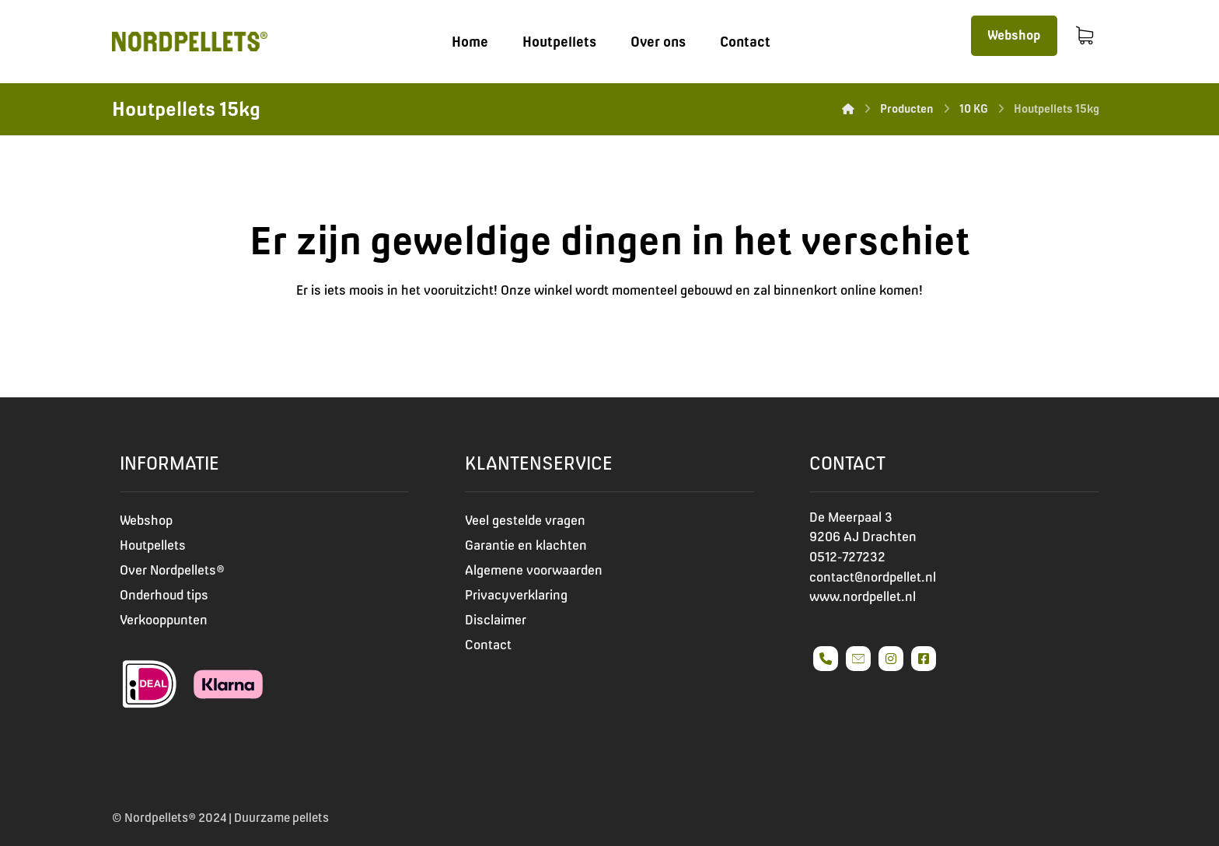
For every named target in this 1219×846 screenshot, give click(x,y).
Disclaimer (495, 620)
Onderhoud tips (164, 595)
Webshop (146, 520)
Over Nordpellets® (172, 570)
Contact (488, 644)
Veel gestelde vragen (525, 520)
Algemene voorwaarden (534, 570)
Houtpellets (153, 545)
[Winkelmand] (1084, 33)
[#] (825, 658)
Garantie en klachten (526, 545)
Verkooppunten (164, 620)
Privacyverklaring (516, 595)
